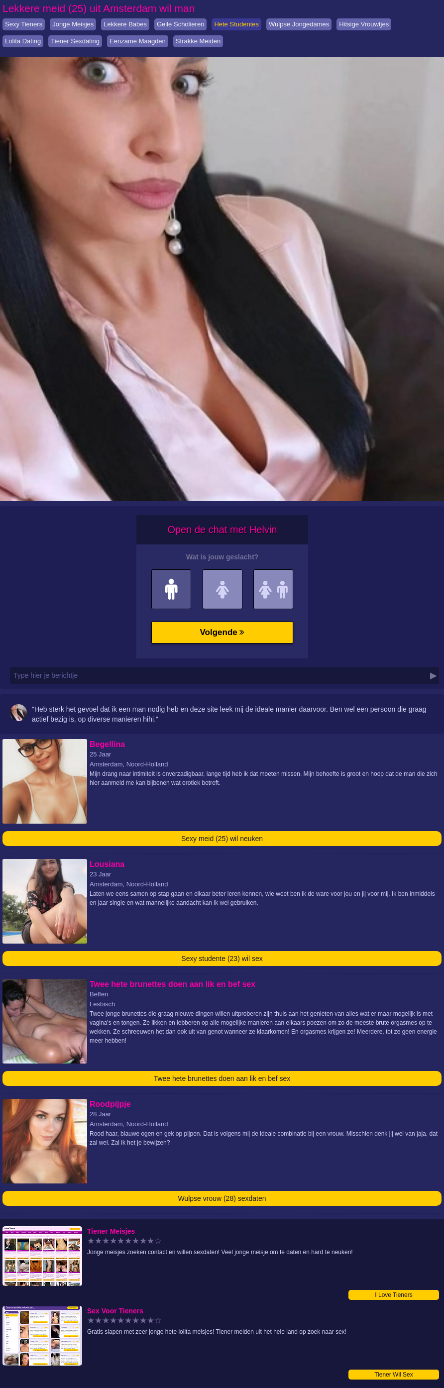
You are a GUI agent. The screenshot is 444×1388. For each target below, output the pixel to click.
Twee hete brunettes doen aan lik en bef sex (222, 1078)
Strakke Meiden (198, 41)
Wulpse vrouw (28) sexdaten (222, 1198)
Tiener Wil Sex (393, 1374)
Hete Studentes (236, 24)
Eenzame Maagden (138, 41)
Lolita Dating (23, 41)
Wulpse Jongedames (299, 24)
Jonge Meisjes (73, 24)
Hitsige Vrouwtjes (364, 24)
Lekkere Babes (125, 24)
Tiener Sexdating (75, 41)
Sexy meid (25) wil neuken (222, 839)
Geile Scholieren (180, 24)
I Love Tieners (393, 1294)
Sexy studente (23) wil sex (221, 958)
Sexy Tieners (23, 24)
